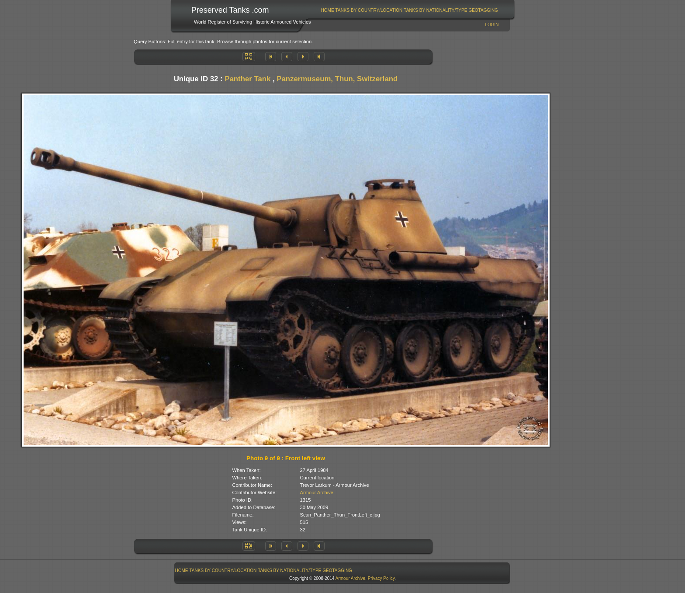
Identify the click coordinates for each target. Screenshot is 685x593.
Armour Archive (316, 492)
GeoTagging (483, 10)
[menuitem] (327, 10)
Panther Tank (247, 79)
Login (491, 24)
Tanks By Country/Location (369, 10)
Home (327, 10)
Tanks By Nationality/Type (435, 10)
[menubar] (409, 10)
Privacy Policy (381, 578)
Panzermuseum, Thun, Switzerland (337, 79)
